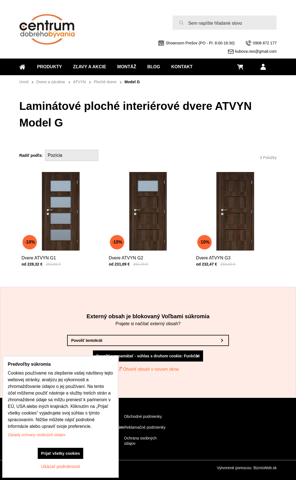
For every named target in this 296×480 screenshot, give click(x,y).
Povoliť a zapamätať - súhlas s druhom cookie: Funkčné (148, 356)
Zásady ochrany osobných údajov (37, 435)
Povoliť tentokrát (86, 340)
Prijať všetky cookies (60, 453)
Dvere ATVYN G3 (215, 255)
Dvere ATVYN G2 (127, 255)
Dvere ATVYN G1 (40, 255)
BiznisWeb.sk (265, 468)
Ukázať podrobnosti (60, 466)
